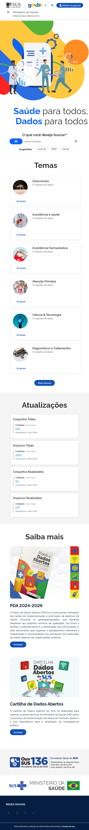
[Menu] (8, 12)
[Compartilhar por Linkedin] (25, 813)
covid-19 (42, 149)
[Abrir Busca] (52, 5)
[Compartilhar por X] (17, 813)
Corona (65, 149)
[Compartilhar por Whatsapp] (33, 813)
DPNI (54, 149)
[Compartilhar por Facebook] (9, 813)
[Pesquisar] (76, 141)
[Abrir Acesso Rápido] (45, 5)
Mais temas (44, 383)
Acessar (21, 201)
